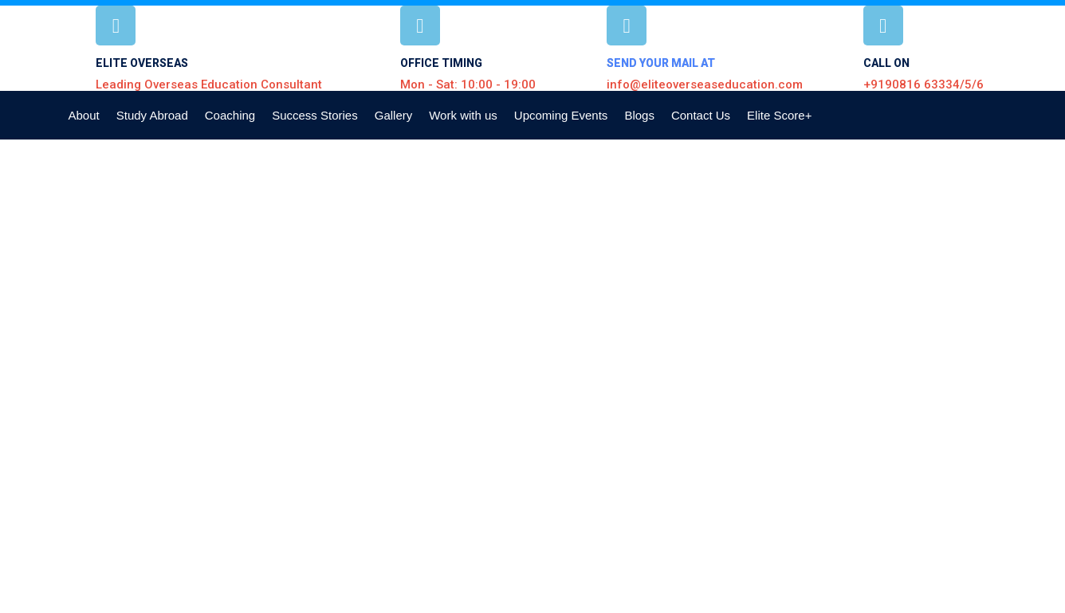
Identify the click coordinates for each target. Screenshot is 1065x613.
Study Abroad (152, 115)
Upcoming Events (561, 115)
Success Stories (315, 115)
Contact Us (700, 115)
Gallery (394, 115)
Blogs (639, 115)
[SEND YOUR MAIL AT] (626, 25)
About (84, 115)
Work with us (463, 115)
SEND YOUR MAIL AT (661, 63)
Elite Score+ (779, 115)
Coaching (230, 115)
